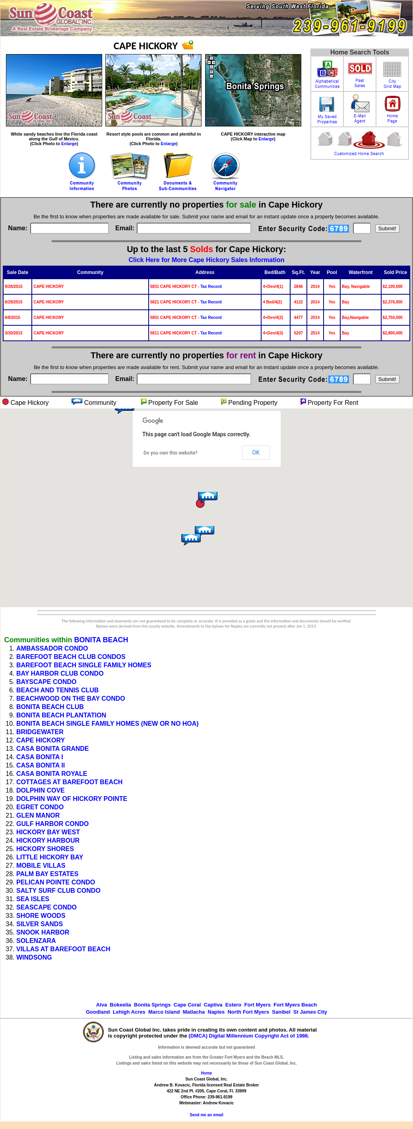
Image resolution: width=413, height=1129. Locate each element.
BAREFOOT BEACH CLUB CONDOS (71, 656)
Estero (233, 1005)
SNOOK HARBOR (42, 932)
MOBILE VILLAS (41, 865)
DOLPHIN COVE (40, 790)
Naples (216, 1012)
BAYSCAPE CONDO (46, 681)
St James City (310, 1012)
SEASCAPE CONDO (46, 907)
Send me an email (206, 1115)
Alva (101, 1005)
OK (256, 452)
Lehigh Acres (129, 1012)
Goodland (98, 1012)
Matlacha (194, 1012)
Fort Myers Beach (295, 1005)
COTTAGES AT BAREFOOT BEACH (69, 782)
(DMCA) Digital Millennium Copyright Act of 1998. (248, 1036)
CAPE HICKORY (40, 740)
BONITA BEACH (101, 640)
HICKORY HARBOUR (47, 840)
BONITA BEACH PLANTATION (61, 715)
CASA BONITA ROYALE (51, 773)
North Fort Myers (248, 1012)
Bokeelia (120, 1005)
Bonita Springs (152, 1005)
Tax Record (211, 286)
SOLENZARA (36, 940)
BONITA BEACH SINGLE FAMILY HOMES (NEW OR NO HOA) (107, 723)
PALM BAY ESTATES (47, 874)
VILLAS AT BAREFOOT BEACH (63, 949)
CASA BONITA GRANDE (52, 748)
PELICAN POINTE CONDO (55, 882)
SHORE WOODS (41, 915)
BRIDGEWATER (40, 732)
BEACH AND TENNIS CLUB (57, 690)
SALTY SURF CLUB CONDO (58, 890)
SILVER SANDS (39, 924)
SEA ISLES (32, 899)
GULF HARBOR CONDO (52, 823)
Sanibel (281, 1012)
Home (206, 1073)
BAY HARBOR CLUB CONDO (60, 673)
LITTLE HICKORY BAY (49, 857)
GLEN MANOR (38, 815)
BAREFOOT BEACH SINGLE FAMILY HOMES (83, 665)
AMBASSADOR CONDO (52, 648)
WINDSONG (34, 957)
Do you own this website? (170, 453)
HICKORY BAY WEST (48, 832)
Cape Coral (187, 1005)
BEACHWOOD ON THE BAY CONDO (70, 698)
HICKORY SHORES (45, 848)
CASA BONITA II (40, 765)
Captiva (213, 1005)
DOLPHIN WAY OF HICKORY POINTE (71, 798)
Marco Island (164, 1012)
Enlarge (69, 143)
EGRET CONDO (40, 807)
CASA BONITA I (39, 757)
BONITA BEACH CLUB (50, 706)
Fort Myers (257, 1005)
